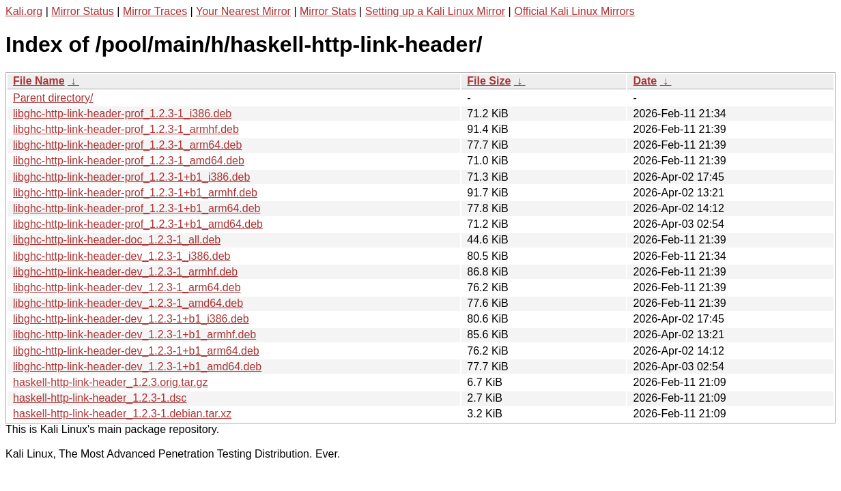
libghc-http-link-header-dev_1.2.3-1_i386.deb (121, 256)
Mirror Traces (155, 11)
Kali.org (23, 11)
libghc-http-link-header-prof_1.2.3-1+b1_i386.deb (131, 177)
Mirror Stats (328, 11)
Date (645, 81)
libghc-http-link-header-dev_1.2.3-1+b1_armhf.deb (134, 334)
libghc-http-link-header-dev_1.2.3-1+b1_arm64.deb (136, 351)
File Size (489, 81)
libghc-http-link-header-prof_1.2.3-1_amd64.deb (128, 160)
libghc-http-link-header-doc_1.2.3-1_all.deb (116, 240)
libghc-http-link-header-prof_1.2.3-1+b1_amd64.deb (138, 224)
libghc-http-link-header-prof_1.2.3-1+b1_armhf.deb (135, 192)
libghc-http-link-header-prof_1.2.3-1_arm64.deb (127, 145)
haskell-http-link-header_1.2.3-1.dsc (99, 398)
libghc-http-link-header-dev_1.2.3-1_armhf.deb (125, 272)
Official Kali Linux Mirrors (574, 11)
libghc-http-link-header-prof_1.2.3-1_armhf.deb (126, 129)
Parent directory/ (53, 98)
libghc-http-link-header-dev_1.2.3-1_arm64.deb (127, 287)
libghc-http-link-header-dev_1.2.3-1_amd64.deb (128, 303)
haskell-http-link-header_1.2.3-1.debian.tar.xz (122, 413)
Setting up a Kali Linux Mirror (435, 11)
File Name (39, 81)
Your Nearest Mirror (243, 11)
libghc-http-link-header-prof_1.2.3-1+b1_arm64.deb (136, 208)
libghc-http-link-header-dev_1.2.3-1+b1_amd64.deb (137, 366)
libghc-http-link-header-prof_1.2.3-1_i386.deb (122, 113)
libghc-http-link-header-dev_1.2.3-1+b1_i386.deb (131, 319)
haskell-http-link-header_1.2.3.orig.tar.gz (110, 382)
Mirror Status (82, 11)
